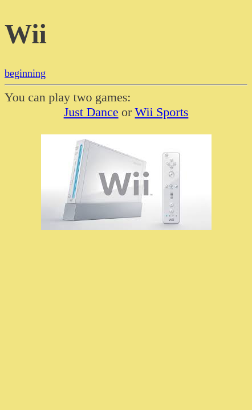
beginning (25, 73)
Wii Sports (162, 112)
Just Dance (91, 112)
